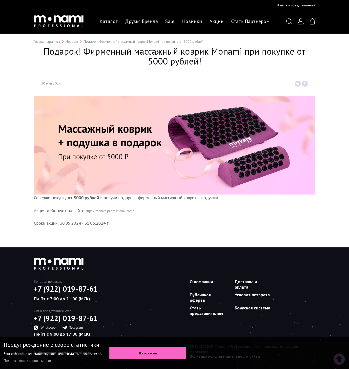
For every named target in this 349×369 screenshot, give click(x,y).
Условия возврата (252, 295)
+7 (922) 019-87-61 (66, 289)
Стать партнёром (250, 21)
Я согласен (148, 353)
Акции (216, 21)
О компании (201, 281)
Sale (169, 21)
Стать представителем (206, 310)
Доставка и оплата (246, 284)
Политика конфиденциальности (27, 360)
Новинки (192, 21)
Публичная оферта (200, 297)
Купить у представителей (296, 5)
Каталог (109, 21)
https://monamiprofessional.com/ (109, 211)
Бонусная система (252, 308)
